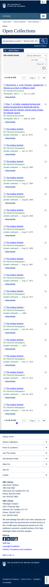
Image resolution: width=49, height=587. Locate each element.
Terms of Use (26, 579)
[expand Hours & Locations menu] (46, 447)
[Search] (43, 41)
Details (9, 97)
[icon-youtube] (16, 539)
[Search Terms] (24, 41)
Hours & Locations (10, 448)
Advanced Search (40, 46)
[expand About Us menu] (46, 464)
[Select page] (34, 78)
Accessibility (7, 582)
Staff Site (6, 543)
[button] (13, 555)
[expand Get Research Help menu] (46, 458)
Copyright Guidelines (11, 546)
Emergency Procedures (11, 579)
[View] (38, 60)
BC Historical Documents (14, 91)
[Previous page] (24, 78)
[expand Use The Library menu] (46, 453)
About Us (6, 464)
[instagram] (12, 539)
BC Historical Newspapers (14, 132)
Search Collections (10, 442)
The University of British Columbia (18, 5)
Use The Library (9, 453)
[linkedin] (8, 539)
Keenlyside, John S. (12, 94)
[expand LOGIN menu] (46, 475)
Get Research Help (10, 459)
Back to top (8, 555)
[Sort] (36, 55)
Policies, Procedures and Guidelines (17, 549)
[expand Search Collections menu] (46, 442)
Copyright (36, 579)
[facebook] (4, 539)
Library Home (8, 437)
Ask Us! (6, 470)
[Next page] (44, 78)
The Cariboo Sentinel (14, 129)
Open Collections (19, 30)
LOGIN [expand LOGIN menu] (5, 475)
